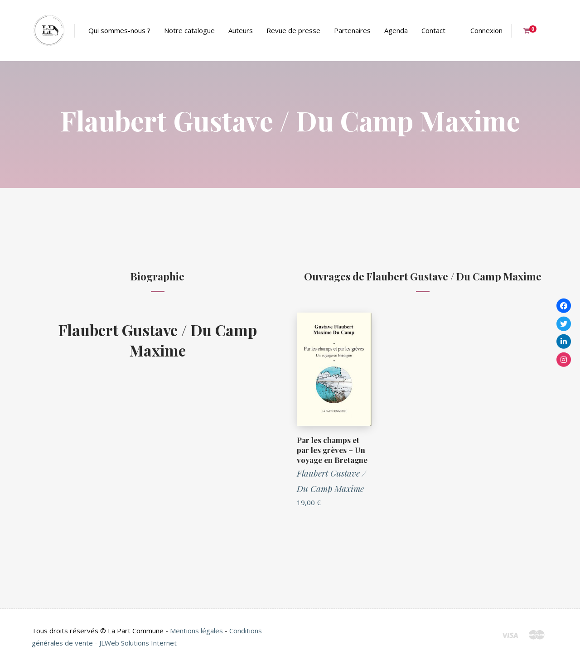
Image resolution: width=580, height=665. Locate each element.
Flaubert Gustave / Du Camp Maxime (157, 339)
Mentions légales (196, 630)
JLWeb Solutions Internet (138, 642)
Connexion (486, 30)
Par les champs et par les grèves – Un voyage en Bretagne (332, 450)
